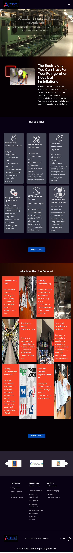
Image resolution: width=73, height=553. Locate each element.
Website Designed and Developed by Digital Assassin (36, 550)
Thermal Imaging (53, 492)
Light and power (16, 492)
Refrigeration (15, 489)
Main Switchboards (35, 492)
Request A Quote (36, 250)
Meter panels (33, 502)
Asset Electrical (42, 539)
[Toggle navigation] (69, 4)
